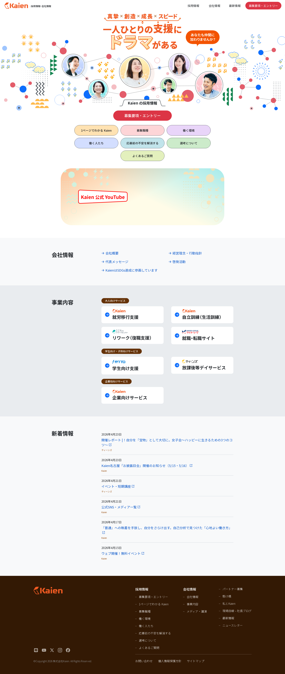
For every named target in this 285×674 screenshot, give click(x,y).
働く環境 (188, 130)
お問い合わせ (144, 661)
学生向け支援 (125, 365)
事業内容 (192, 604)
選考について (188, 143)
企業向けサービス (129, 395)
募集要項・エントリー (263, 5)
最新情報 (235, 5)
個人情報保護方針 (169, 661)
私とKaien (228, 603)
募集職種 (142, 130)
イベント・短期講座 (116, 486)
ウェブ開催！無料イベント (121, 553)
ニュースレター (232, 625)
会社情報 (192, 597)
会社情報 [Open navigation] (214, 5)
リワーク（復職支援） (132, 335)
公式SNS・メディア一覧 (119, 507)
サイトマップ (195, 661)
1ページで (96, 130)
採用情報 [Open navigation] (193, 5)
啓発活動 (179, 261)
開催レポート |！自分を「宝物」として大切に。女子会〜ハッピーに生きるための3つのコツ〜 (166, 442)
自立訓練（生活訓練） (201, 314)
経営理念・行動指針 (187, 253)
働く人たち (96, 143)
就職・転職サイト (198, 335)
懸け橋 (226, 596)
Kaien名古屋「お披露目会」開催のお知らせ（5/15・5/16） (145, 465)
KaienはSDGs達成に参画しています (131, 270)
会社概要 (112, 253)
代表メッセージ (116, 261)
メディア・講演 (197, 611)
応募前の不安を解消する (142, 143)
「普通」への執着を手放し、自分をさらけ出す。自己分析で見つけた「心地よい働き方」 (166, 527)
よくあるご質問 (142, 156)
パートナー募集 (232, 589)
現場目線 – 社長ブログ (237, 611)
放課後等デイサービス (204, 365)
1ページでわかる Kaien (153, 604)
